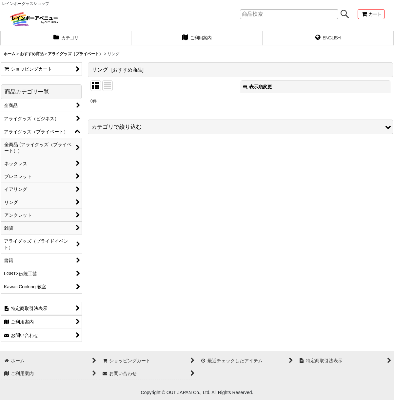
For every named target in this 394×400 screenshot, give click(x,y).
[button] (240, 127)
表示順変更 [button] (257, 86)
